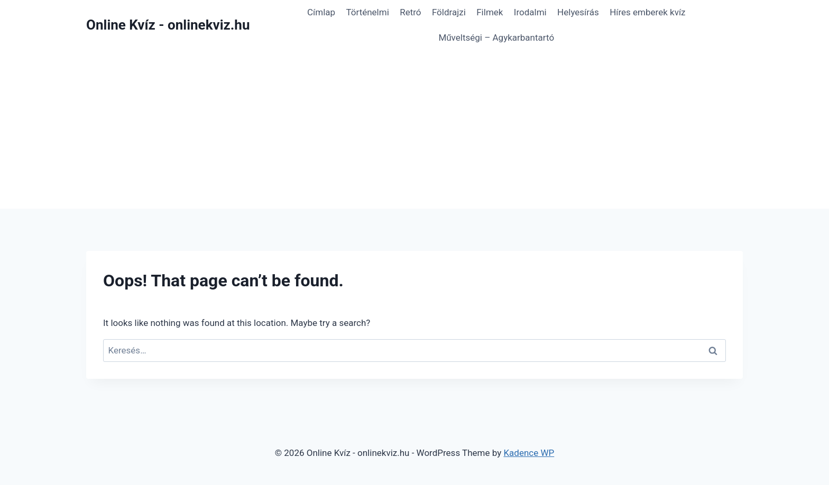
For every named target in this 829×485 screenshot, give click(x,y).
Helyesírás (578, 12)
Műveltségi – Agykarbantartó (496, 37)
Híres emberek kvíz (647, 12)
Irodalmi (530, 12)
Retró (410, 12)
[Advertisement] (414, 129)
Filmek (489, 12)
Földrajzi (449, 12)
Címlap (321, 12)
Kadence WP (528, 452)
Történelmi (367, 12)
